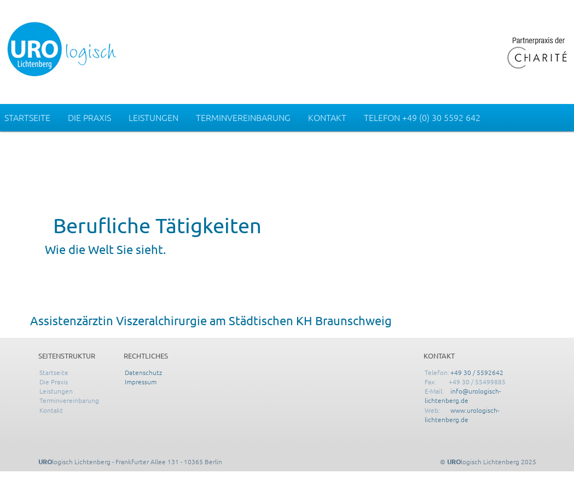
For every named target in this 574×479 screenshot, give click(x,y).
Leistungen (153, 117)
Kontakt (327, 117)
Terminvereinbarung (243, 117)
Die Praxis (89, 117)
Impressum (140, 381)
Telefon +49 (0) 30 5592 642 (422, 117)
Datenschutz (143, 372)
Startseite (27, 117)
